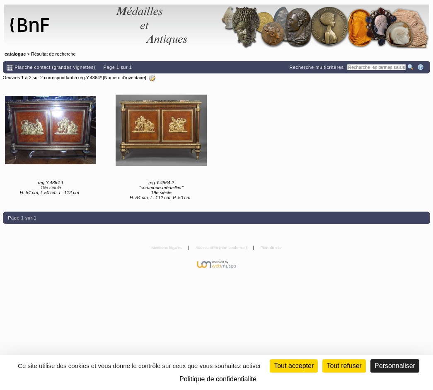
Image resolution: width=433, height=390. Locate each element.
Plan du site (271, 247)
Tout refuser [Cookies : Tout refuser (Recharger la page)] (344, 365)
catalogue (15, 53)
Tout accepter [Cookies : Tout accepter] (294, 365)
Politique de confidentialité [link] (217, 379)
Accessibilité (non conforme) (222, 247)
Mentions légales (167, 247)
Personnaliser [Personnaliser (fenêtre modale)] (395, 365)
